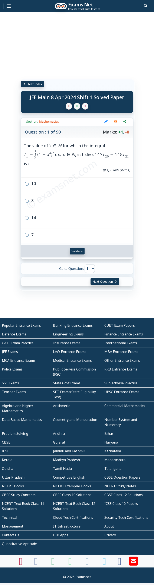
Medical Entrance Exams (72, 360)
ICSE (5, 451)
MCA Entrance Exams (19, 360)
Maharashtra (114, 459)
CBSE (6, 442)
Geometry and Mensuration (75, 419)
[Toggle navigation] (8, 6)
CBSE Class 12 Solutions (123, 494)
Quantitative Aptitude (19, 543)
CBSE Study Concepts (19, 494)
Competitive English (69, 477)
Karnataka (112, 451)
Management (12, 526)
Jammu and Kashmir (69, 451)
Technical (9, 517)
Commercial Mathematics (124, 405)
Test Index (32, 84)
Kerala (7, 459)
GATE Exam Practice (17, 343)
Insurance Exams (66, 343)
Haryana (111, 442)
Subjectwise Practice (120, 383)
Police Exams (12, 369)
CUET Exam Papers (119, 325)
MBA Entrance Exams (121, 351)
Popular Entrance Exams (21, 325)
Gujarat (59, 442)
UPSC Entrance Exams (121, 392)
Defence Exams (14, 334)
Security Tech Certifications (126, 517)
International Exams (120, 343)
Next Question (105, 281)
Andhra (59, 433)
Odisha (7, 468)
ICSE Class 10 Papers (121, 503)
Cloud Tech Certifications (73, 517)
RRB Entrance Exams (120, 369)
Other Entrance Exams (122, 360)
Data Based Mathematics (22, 419)
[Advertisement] (77, 46)
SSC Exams (10, 383)
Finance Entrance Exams (123, 334)
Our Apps (60, 535)
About (109, 526)
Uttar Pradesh (13, 477)
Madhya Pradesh (66, 459)
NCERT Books (13, 486)
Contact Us (10, 535)
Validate (77, 251)
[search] (146, 6)
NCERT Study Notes (120, 486)
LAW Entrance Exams (69, 351)
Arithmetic (61, 405)
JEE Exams (10, 351)
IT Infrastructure (67, 526)
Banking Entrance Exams (73, 325)
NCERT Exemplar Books (72, 486)
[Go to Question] (90, 268)
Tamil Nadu (62, 468)
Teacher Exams (14, 392)
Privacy (110, 535)
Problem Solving (15, 433)
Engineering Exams (68, 334)
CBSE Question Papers (122, 477)
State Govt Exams (67, 383)
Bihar (108, 433)
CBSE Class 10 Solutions (72, 494)
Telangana (112, 468)
